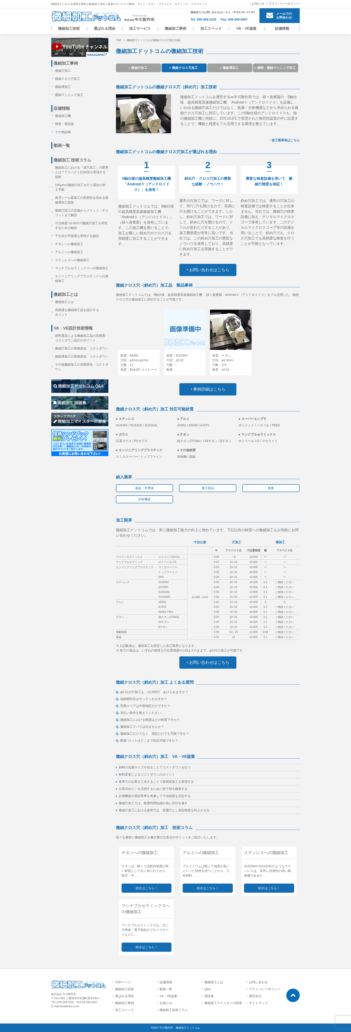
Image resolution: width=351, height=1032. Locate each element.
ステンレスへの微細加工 (72, 260)
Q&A (207, 989)
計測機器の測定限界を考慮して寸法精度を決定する (155, 796)
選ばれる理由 (104, 28)
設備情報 (282, 28)
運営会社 (255, 996)
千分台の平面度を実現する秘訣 (77, 236)
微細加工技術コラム (174, 1010)
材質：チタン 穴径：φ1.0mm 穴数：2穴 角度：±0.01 (222, 362)
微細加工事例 (175, 28)
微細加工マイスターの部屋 (223, 1003)
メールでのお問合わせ (284, 15)
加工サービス (140, 28)
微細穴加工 (63, 70)
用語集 (209, 996)
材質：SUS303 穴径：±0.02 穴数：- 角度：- (176, 362)
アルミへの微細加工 (69, 252)
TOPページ (123, 982)
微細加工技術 (69, 28)
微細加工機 (63, 116)
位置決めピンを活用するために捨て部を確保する (153, 789)
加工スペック (211, 28)
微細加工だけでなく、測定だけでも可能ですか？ (152, 733)
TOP (118, 40)
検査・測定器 (64, 124)
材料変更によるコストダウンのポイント (147, 774)
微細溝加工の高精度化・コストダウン (81, 356)
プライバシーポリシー (284, 3)
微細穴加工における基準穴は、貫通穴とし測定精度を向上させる (164, 810)
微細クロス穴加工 (67, 78)
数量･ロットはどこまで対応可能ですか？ (147, 740)
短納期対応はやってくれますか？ (141, 699)
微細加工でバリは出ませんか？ (140, 726)
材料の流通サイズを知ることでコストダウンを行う (155, 767)
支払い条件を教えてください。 (140, 713)
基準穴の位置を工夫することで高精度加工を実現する (156, 781)
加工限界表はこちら (286, 140)
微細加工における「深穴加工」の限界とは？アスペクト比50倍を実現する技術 (81, 172)
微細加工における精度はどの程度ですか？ (148, 719)
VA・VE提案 (246, 28)
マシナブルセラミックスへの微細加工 (81, 268)
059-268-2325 (206, 19)
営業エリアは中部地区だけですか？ (143, 706)
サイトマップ (258, 1003)
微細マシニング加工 (69, 95)
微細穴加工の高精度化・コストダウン (81, 348)
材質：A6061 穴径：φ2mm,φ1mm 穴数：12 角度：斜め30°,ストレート (138, 362)
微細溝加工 (63, 87)
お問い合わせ (258, 982)
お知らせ (258, 3)
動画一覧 (62, 145)
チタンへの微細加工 (69, 244)
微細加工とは (64, 302)
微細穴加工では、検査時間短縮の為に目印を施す (153, 803)
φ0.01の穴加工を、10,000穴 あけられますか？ (152, 692)
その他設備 (63, 132)
